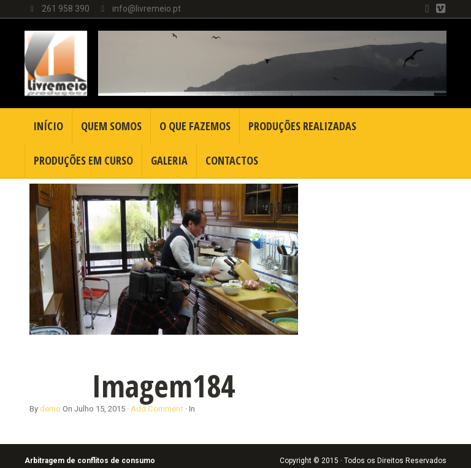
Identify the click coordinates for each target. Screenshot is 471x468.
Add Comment (157, 408)
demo (50, 408)
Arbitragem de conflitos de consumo (90, 460)
